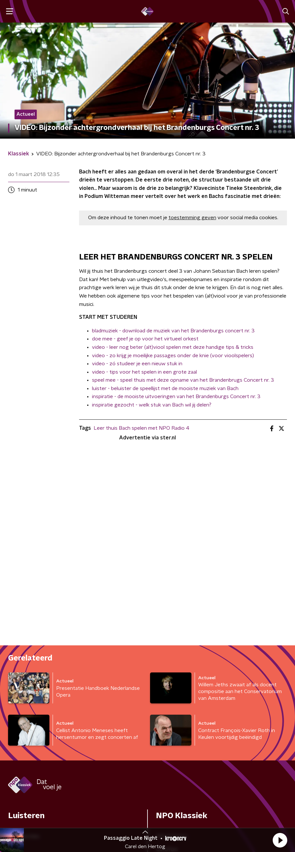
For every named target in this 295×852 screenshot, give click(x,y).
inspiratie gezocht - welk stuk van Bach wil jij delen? (151, 404)
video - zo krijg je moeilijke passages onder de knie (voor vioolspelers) (173, 355)
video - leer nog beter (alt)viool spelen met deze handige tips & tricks (172, 347)
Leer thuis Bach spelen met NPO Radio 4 (141, 428)
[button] (280, 840)
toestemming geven (192, 217)
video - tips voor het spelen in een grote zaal (144, 372)
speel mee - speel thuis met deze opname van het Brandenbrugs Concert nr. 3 (183, 380)
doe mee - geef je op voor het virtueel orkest (145, 338)
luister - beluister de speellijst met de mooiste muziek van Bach (165, 388)
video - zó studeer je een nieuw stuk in (137, 363)
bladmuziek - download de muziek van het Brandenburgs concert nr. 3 (173, 330)
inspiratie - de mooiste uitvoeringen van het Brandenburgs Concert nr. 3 (176, 396)
